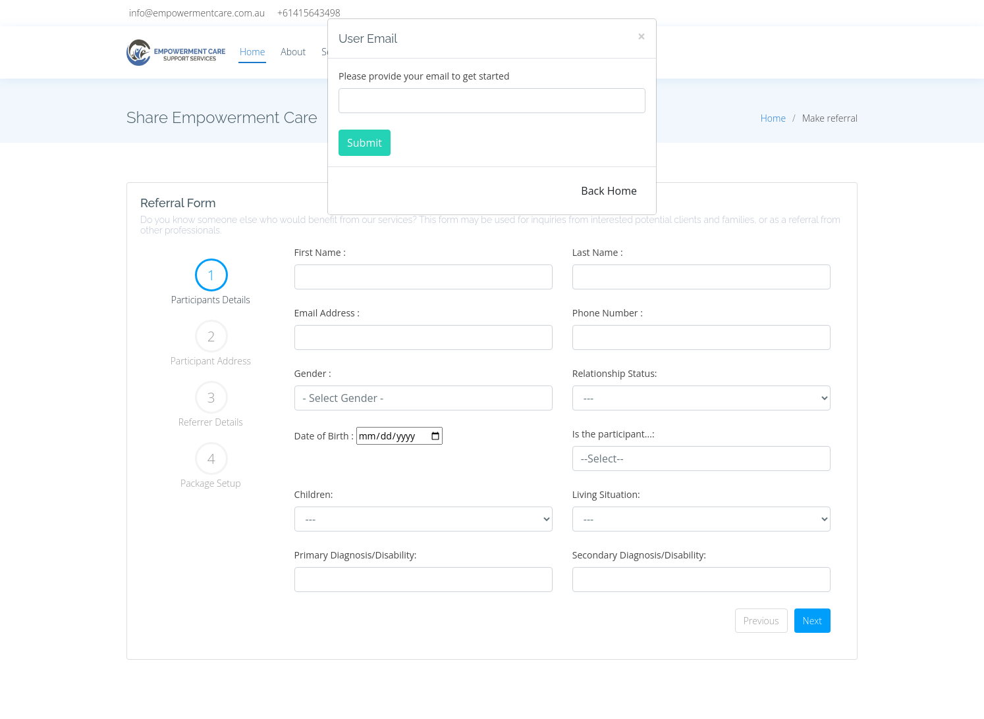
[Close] (641, 36)
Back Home (609, 191)
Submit (364, 143)
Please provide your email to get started (424, 76)
